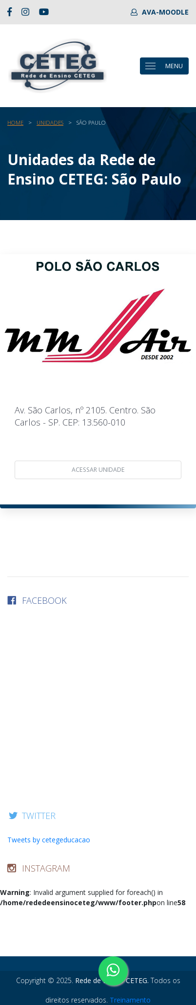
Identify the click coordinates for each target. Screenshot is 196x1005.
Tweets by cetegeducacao (48, 839)
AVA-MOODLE (160, 12)
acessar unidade (98, 469)
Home (15, 122)
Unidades (50, 122)
